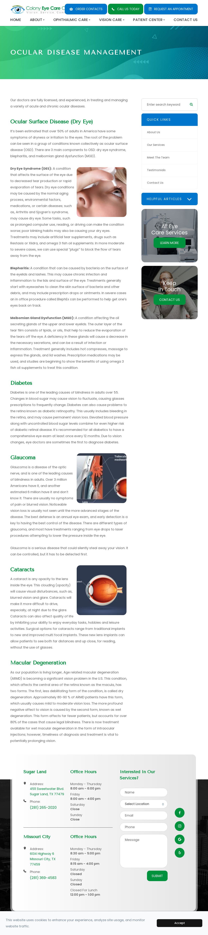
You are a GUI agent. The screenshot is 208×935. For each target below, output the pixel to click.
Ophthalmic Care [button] (71, 19)
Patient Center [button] (149, 19)
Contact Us (186, 19)
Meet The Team (159, 157)
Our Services (156, 145)
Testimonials (157, 170)
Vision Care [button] (111, 19)
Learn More (169, 243)
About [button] (37, 19)
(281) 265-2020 (43, 807)
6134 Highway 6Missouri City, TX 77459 (43, 859)
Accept (179, 923)
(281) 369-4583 (43, 877)
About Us (154, 132)
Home (15, 19)
